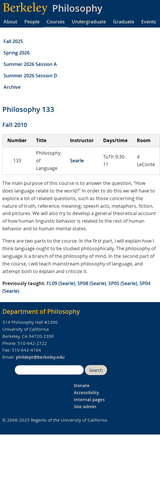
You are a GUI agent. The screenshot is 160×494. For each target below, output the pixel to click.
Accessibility (86, 392)
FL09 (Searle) (61, 283)
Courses (56, 21)
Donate (82, 385)
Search (96, 370)
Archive (12, 87)
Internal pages (89, 399)
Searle (77, 160)
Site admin (85, 406)
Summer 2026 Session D (30, 75)
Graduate (123, 21)
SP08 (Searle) (91, 283)
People (32, 21)
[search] (49, 370)
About (10, 21)
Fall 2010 (14, 125)
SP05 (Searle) (122, 283)
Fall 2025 (13, 41)
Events (148, 21)
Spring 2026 (17, 53)
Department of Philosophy (41, 311)
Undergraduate (89, 21)
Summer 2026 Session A (30, 64)
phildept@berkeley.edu (40, 357)
